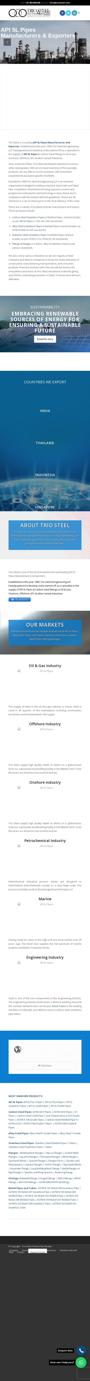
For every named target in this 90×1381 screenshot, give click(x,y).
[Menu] (45, 13)
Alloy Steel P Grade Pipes (43, 1261)
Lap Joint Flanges (28, 1284)
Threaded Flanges (50, 1284)
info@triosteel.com (59, 2)
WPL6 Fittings (65, 1306)
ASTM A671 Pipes (41, 1239)
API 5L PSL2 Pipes (54, 1230)
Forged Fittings (47, 1306)
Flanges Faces (56, 1288)
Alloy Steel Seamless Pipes (27, 226)
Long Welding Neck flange (45, 1296)
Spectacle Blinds (17, 1288)
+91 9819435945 (32, 2)
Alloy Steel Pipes (18, 1261)
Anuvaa (47, 1374)
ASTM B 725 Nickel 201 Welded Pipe (44, 1323)
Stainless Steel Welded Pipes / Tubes (55, 1271)
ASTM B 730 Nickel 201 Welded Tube (56, 1327)
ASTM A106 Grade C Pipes (37, 1251)
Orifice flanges (53, 1292)
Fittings (16, 243)
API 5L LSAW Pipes (38, 1233)
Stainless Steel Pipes (21, 1271)
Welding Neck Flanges (32, 1280)
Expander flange (19, 1296)
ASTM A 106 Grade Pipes (30, 1247)
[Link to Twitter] (68, 13)
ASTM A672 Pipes (63, 1239)
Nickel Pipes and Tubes (22, 1316)
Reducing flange (64, 1300)
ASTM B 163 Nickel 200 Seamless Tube (29, 1331)
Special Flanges (37, 1288)
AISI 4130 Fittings (27, 1310)
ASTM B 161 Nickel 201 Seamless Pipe (29, 1319)
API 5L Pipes (26, 221)
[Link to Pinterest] (78, 13)
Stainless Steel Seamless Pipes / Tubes (30, 1274)
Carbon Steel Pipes (20, 1239)
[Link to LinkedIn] (74, 13)
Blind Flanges (69, 1284)
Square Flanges (33, 1292)
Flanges (26, 243)
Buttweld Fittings (28, 1306)
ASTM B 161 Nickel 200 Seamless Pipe (58, 1316)
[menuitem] (36, 13)
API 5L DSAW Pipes (61, 1233)
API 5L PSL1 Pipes (33, 1230)
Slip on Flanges (53, 1280)
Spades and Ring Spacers (38, 1300)
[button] (80, 1362)
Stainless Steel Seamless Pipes (29, 234)
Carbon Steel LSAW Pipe (30, 1243)
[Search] (36, 13)
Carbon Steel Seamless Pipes (28, 217)
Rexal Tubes (59, 1134)
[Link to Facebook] (62, 13)
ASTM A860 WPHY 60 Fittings (54, 1310)
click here (14, 279)
